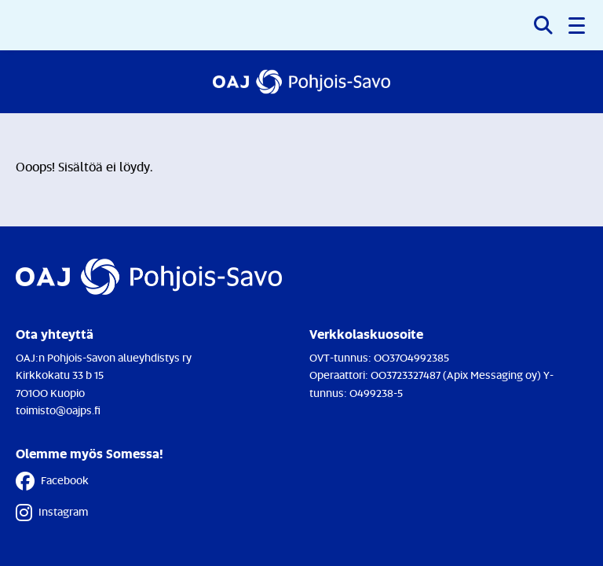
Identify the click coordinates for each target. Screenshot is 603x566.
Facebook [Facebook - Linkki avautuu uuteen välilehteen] (52, 481)
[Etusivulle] (301, 81)
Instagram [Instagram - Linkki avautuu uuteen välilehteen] (52, 512)
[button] (577, 25)
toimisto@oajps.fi (58, 409)
